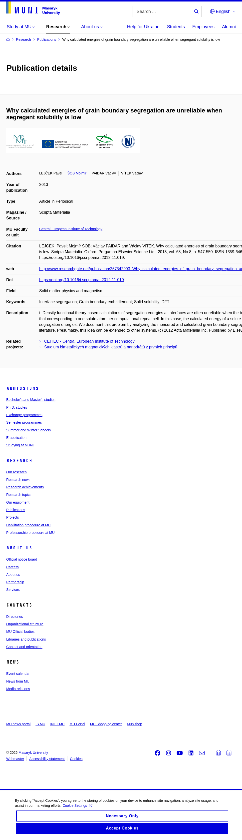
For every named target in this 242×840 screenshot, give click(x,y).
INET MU (57, 724)
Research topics (18, 495)
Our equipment (17, 502)
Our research (16, 472)
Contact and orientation (24, 647)
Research (19, 460)
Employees (203, 26)
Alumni (229, 26)
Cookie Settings (77, 810)
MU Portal (77, 724)
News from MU (17, 681)
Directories (14, 617)
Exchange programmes (24, 415)
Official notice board (21, 559)
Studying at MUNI (20, 445)
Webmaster (15, 759)
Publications (15, 510)
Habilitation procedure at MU (28, 525)
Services (13, 590)
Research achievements (25, 487)
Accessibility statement (47, 759)
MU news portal (18, 724)
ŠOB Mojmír (76, 173)
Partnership (15, 582)
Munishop (134, 724)
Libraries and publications (26, 639)
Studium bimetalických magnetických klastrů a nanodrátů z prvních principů (110, 347)
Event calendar (17, 674)
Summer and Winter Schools (28, 430)
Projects (12, 517)
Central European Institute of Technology (70, 229)
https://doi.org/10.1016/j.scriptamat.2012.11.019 (81, 280)
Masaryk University (33, 753)
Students (176, 26)
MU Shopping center (106, 724)
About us (19, 548)
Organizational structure (24, 624)
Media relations (18, 689)
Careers (12, 567)
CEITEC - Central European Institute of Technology (89, 341)
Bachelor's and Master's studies (30, 400)
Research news (18, 480)
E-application (16, 438)
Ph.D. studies (16, 407)
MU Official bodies (20, 632)
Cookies (76, 759)
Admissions (22, 388)
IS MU (40, 724)
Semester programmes (24, 422)
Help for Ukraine (143, 26)
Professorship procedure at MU (30, 533)
